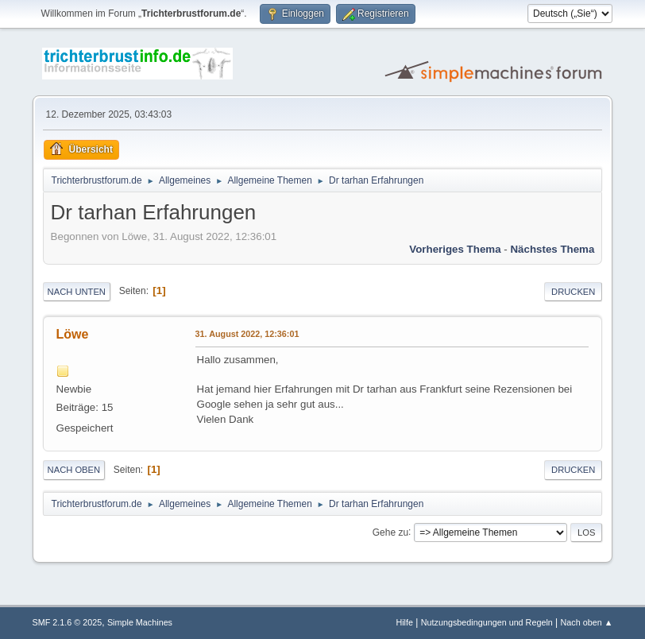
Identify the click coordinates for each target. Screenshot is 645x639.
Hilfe (404, 622)
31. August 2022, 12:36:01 (247, 334)
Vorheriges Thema (454, 249)
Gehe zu (390, 531)
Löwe (72, 334)
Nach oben (74, 469)
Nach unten (77, 291)
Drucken (573, 291)
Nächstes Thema (552, 249)
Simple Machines (139, 622)
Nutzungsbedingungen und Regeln (487, 622)
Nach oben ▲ (587, 622)
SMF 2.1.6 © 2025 (67, 622)
